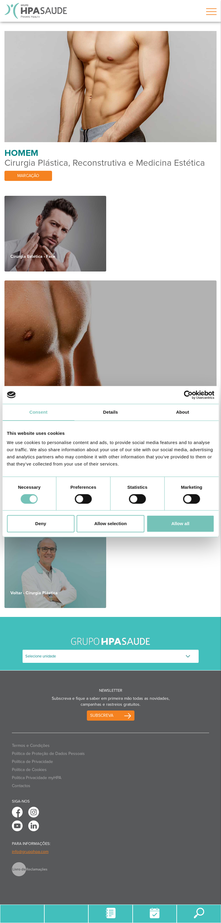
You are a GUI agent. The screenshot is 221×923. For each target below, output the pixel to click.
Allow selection (110, 523)
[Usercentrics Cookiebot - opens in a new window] (188, 394)
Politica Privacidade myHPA (36, 777)
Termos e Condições (31, 745)
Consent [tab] (38, 412)
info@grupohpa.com (30, 851)
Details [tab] (110, 412)
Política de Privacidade (32, 761)
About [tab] (182, 412)
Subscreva (101, 715)
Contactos (21, 785)
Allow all (180, 523)
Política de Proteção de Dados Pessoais (48, 753)
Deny (40, 523)
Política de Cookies (29, 769)
